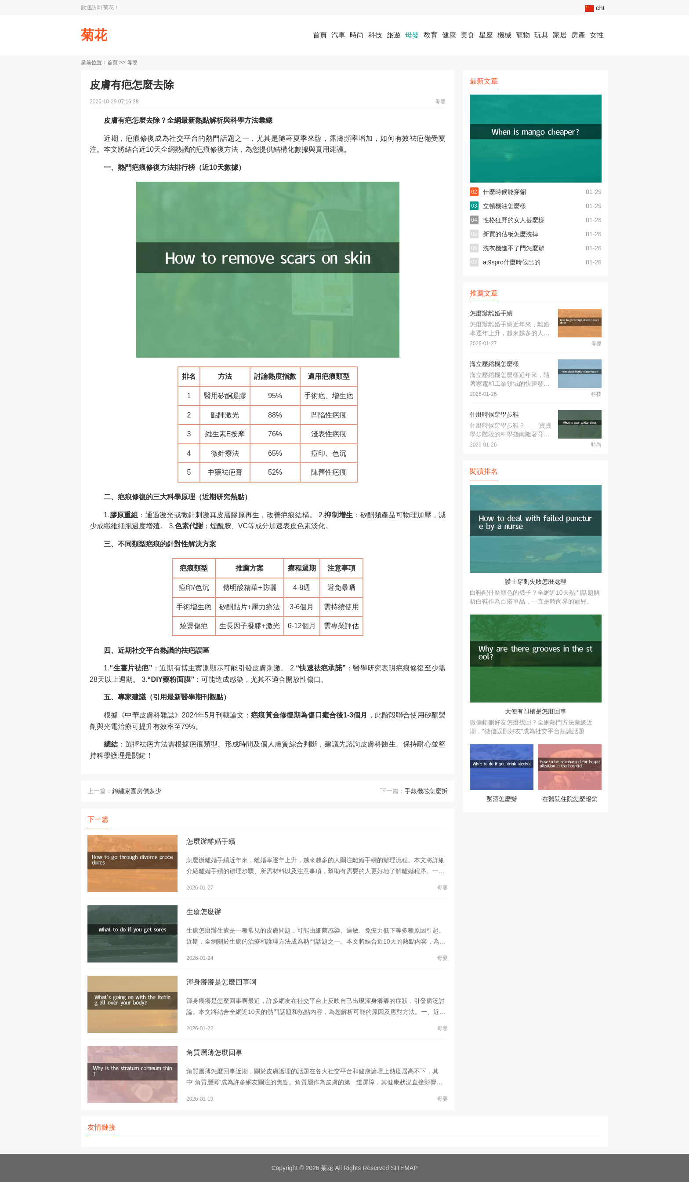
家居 (560, 35)
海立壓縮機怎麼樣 (494, 363)
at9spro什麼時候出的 (511, 262)
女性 (597, 35)
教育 (431, 35)
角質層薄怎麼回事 (214, 1052)
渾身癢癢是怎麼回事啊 (221, 982)
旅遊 (394, 35)
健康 (449, 35)
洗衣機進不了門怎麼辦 (513, 248)
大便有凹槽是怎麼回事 (535, 711)
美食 (468, 35)
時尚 (357, 35)
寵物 (523, 35)
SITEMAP (404, 1167)
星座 (486, 35)
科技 (375, 35)
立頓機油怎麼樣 (504, 205)
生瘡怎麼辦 (203, 911)
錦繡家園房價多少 (136, 790)
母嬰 (412, 35)
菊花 (94, 35)
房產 (578, 35)
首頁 (320, 35)
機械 (504, 35)
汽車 (338, 35)
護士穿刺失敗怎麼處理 (535, 581)
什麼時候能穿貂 (504, 191)
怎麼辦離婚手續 (211, 841)
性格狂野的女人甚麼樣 (513, 219)
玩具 (541, 35)
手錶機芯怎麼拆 (426, 790)
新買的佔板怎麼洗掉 (510, 234)
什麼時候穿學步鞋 (494, 414)
